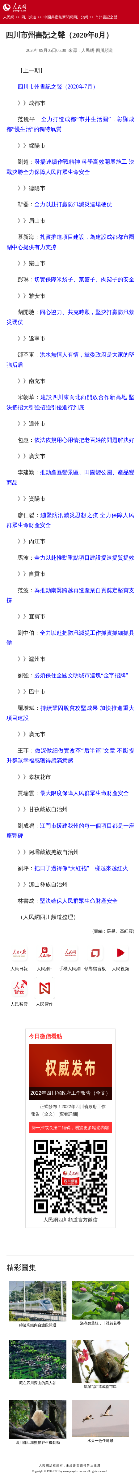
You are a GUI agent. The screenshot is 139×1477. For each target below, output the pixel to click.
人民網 (8, 17)
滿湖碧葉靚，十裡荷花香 (100, 1323)
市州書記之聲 (106, 17)
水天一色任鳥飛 (100, 1440)
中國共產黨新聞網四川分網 (66, 17)
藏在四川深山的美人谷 (37, 1383)
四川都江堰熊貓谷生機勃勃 (37, 1442)
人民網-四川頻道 (97, 50)
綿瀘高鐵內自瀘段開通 (37, 1325)
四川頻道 (28, 17)
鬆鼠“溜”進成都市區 (100, 1386)
